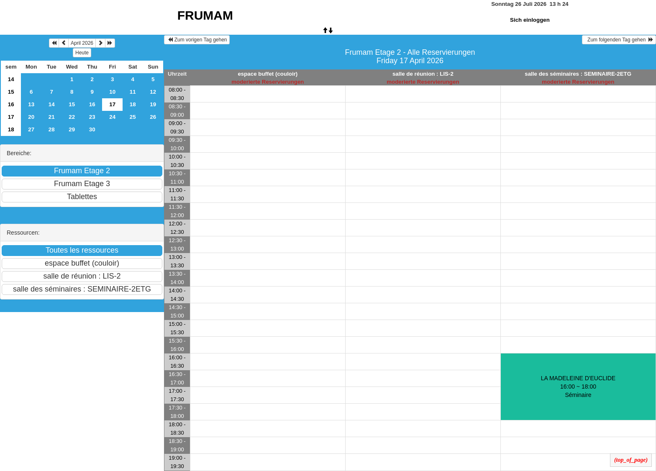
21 (52, 117)
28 (52, 129)
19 (153, 104)
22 (72, 117)
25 (133, 117)
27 (31, 129)
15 (11, 92)
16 (11, 104)
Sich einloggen (530, 20)
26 (153, 117)
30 (92, 129)
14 (11, 79)
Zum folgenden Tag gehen (618, 40)
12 (153, 92)
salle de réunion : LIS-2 (423, 74)
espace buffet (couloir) (267, 74)
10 (112, 92)
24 (112, 117)
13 (31, 104)
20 (31, 117)
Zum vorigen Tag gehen (197, 40)
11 (133, 92)
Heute (82, 53)
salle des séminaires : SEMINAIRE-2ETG (578, 74)
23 (92, 117)
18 (133, 104)
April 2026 (82, 43)
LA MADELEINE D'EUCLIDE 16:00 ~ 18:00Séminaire (578, 386)
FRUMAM (205, 15)
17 (11, 117)
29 (72, 129)
